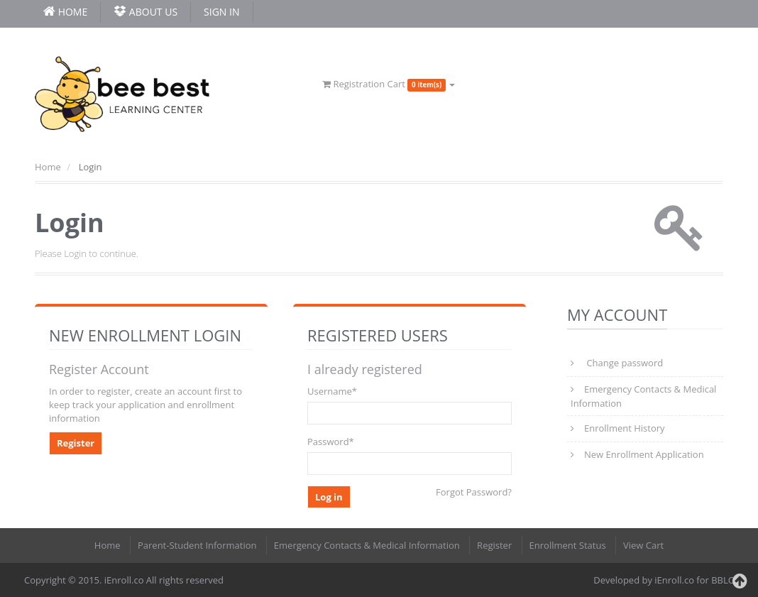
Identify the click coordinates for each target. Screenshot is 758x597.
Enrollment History (624, 428)
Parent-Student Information (197, 545)
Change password (623, 362)
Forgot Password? (474, 492)
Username (332, 391)
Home (48, 166)
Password (330, 441)
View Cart (643, 545)
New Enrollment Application (644, 454)
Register (75, 443)
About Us (145, 11)
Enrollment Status (567, 545)
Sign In (221, 11)
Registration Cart (388, 83)
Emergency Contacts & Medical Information (643, 396)
